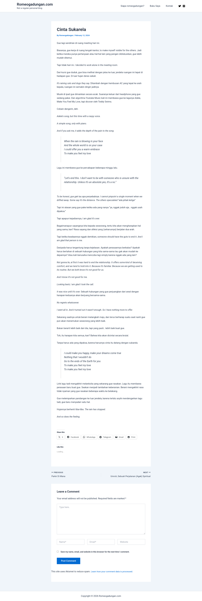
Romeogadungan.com (35, 4)
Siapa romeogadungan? (135, 6)
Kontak (169, 6)
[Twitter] (179, 6)
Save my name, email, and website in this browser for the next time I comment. (95, 552)
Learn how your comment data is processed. (113, 571)
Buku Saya (157, 6)
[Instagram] (184, 6)
